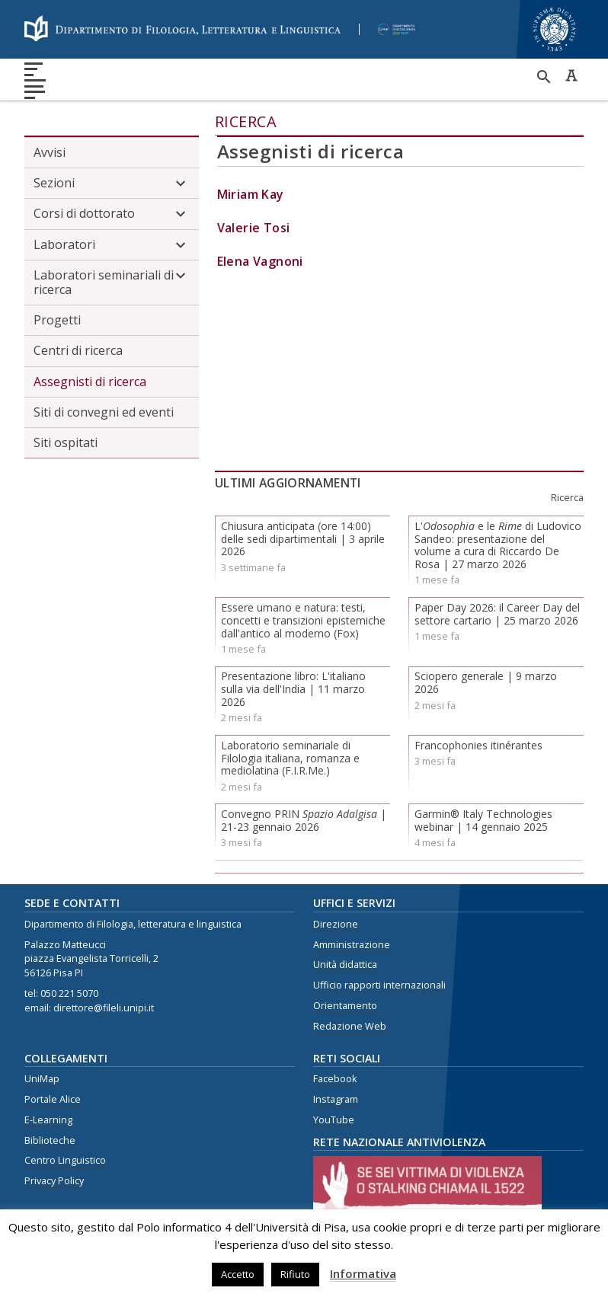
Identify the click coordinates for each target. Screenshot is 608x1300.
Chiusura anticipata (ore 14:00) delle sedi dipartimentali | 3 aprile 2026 (303, 539)
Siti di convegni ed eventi (104, 412)
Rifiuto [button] (295, 1274)
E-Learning (48, 1119)
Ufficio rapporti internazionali (379, 985)
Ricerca (246, 121)
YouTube (333, 1119)
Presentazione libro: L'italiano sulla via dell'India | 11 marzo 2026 (293, 689)
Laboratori (112, 245)
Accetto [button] (237, 1274)
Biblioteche (49, 1140)
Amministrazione (351, 944)
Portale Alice (52, 1099)
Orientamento (345, 1005)
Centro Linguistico (65, 1160)
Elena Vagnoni (260, 261)
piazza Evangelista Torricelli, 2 (91, 958)
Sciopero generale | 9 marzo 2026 (485, 682)
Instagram (335, 1099)
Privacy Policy (54, 1180)
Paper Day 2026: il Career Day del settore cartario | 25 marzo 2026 (497, 614)
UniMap (41, 1078)
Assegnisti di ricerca (90, 381)
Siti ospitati (66, 442)
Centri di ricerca (78, 350)
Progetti (57, 319)
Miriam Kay (250, 194)
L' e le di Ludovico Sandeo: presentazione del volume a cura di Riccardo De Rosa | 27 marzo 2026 (497, 545)
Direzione (335, 924)
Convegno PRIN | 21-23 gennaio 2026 (303, 820)
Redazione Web (349, 1026)
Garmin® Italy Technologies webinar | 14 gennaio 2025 (483, 820)
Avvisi (50, 152)
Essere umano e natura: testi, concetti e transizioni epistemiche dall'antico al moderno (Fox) (303, 620)
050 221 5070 (69, 993)
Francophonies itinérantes (478, 745)
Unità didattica (345, 964)
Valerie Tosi (253, 227)
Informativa (363, 1273)
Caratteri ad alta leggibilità (571, 75)
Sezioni (112, 183)
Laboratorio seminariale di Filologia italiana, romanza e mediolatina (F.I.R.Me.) (290, 758)
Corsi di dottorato (112, 214)
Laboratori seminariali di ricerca (112, 282)
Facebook (335, 1078)
